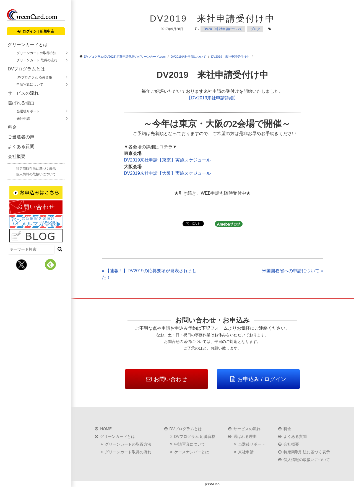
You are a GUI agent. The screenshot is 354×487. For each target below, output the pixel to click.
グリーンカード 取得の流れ (37, 60)
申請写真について (30, 84)
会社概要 (16, 156)
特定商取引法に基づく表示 (36, 169)
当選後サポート (28, 111)
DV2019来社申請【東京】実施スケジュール (167, 160)
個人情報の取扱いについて (36, 174)
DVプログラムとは (26, 69)
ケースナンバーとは (191, 452)
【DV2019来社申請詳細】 (212, 98)
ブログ (255, 29)
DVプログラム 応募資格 (34, 77)
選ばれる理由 (21, 102)
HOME (106, 429)
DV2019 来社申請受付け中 (230, 56)
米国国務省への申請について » (292, 270)
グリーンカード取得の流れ (128, 452)
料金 (12, 127)
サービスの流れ (23, 93)
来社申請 (23, 119)
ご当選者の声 (21, 136)
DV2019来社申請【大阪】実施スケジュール (167, 173)
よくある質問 (21, 146)
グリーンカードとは (28, 44)
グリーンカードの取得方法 (36, 53)
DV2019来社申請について (223, 29)
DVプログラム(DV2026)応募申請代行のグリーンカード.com (125, 56)
